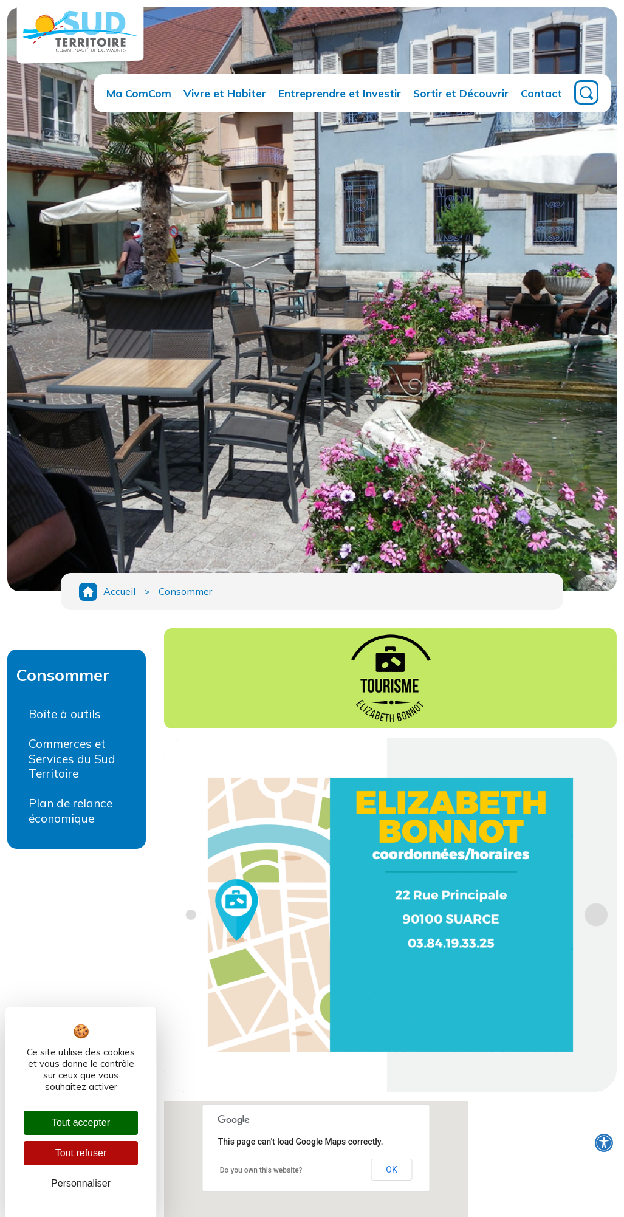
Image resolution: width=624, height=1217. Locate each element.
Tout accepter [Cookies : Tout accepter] (81, 1122)
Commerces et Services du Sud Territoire (72, 758)
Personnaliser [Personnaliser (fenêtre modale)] (81, 1183)
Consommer (185, 591)
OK (391, 1169)
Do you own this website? (261, 1170)
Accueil (119, 591)
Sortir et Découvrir (461, 93)
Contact (541, 93)
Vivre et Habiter (224, 93)
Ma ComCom (138, 93)
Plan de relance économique (70, 811)
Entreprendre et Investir (339, 93)
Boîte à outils (65, 714)
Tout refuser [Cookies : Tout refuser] (80, 1153)
